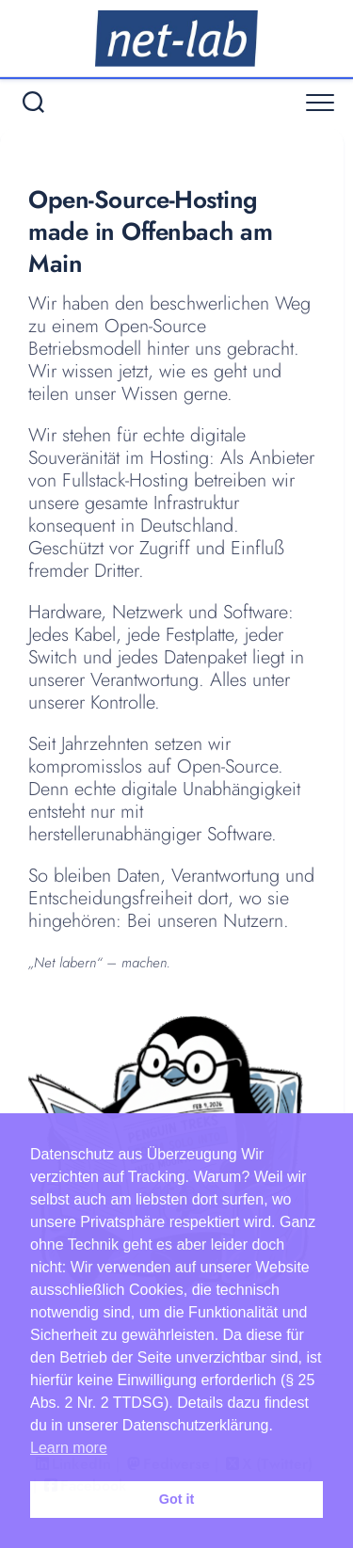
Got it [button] (177, 1499)
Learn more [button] (68, 1448)
